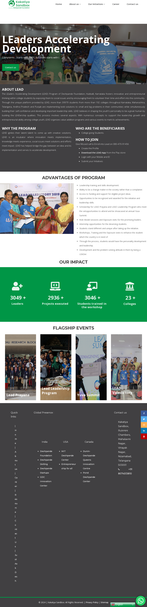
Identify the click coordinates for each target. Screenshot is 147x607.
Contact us (132, 4)
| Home (16, 435)
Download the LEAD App (93, 152)
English (117, 604)
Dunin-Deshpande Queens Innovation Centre (89, 460)
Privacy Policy (92, 602)
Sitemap (104, 602)
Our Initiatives (96, 4)
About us (75, 4)
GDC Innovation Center (45, 481)
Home (59, 4)
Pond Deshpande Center (89, 477)
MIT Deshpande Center (67, 455)
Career (115, 4)
